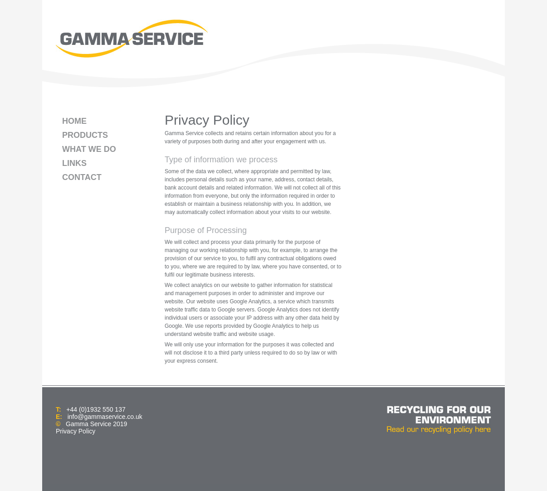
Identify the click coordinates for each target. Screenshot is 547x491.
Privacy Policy (75, 431)
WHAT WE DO (89, 149)
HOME (74, 121)
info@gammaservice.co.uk (105, 416)
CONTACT (82, 177)
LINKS (74, 163)
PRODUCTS (85, 135)
